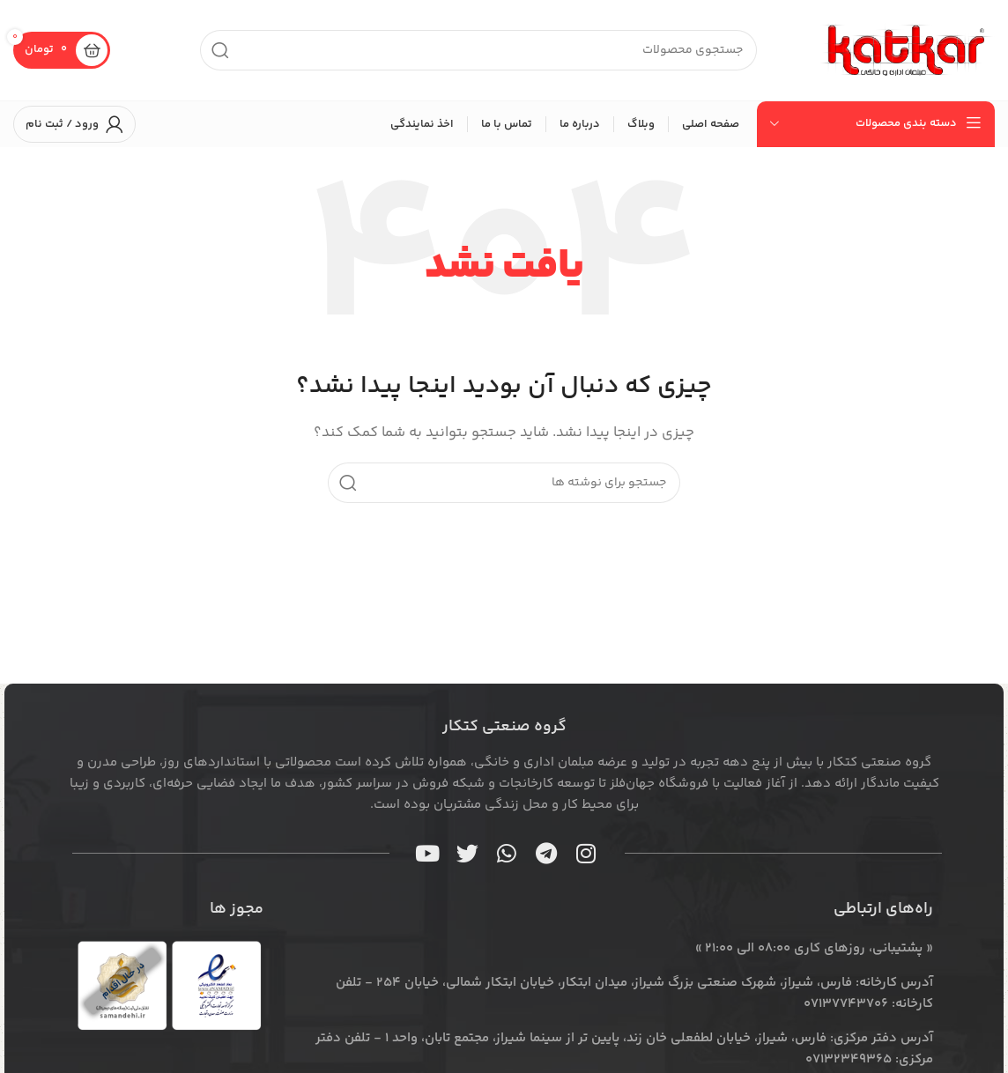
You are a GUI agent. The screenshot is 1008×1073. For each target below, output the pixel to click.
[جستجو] (478, 50)
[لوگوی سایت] (907, 50)
